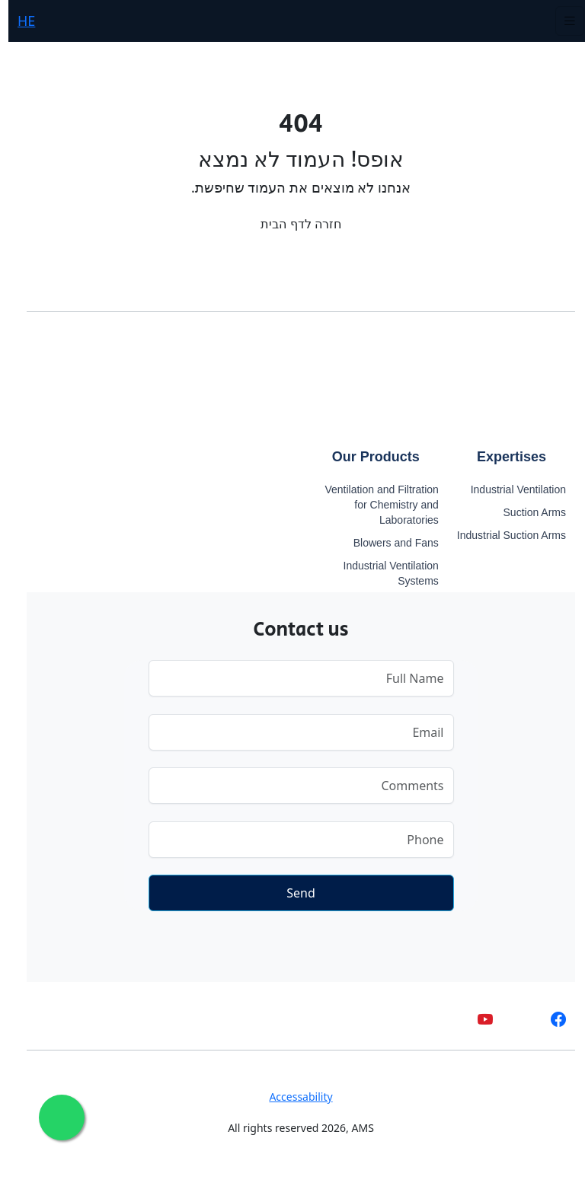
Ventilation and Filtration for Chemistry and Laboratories (373, 504)
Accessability (292, 1096)
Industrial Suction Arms (503, 535)
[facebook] (550, 1019)
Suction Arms (526, 512)
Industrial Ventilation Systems (382, 573)
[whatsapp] (514, 1019)
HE (18, 20)
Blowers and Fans (387, 543)
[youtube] (476, 1019)
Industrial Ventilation (510, 489)
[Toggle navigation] (561, 21)
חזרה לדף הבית (292, 223)
